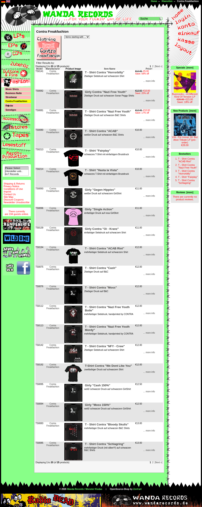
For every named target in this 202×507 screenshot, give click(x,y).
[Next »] (158, 66)
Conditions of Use (13, 189)
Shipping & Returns (14, 183)
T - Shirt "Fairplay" (188, 177)
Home (154, 1)
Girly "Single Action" (99, 209)
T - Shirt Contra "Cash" (101, 268)
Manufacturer (53, 69)
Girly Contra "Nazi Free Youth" (106, 92)
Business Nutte (14, 93)
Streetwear (11, 97)
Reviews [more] (184, 192)
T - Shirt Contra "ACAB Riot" (186, 160)
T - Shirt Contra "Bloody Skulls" (107, 424)
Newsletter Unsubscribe (16, 202)
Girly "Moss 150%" (98, 405)
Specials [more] (184, 67)
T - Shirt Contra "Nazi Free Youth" (187, 166)
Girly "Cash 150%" (97, 385)
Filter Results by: (45, 63)
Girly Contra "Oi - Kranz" (102, 228)
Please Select (16, 168)
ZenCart (137, 489)
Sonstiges (11, 110)
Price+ (149, 69)
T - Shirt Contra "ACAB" (101, 131)
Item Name (109, 69)
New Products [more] (184, 111)
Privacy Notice (11, 186)
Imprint (7, 191)
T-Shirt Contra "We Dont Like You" (108, 365)
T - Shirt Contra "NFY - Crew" (105, 346)
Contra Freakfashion (52, 72)
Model (39, 69)
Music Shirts (12, 89)
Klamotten (167, 1)
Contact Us (10, 194)
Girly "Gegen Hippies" (100, 189)
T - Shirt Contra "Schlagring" (186, 181)
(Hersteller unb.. (16, 171)
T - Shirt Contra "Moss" (101, 287)
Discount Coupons (14, 199)
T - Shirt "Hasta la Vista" (101, 170)
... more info (149, 81)
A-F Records (16, 174)
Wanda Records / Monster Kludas (84, 489)
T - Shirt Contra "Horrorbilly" (186, 172)
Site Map (8, 197)
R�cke (9, 105)
